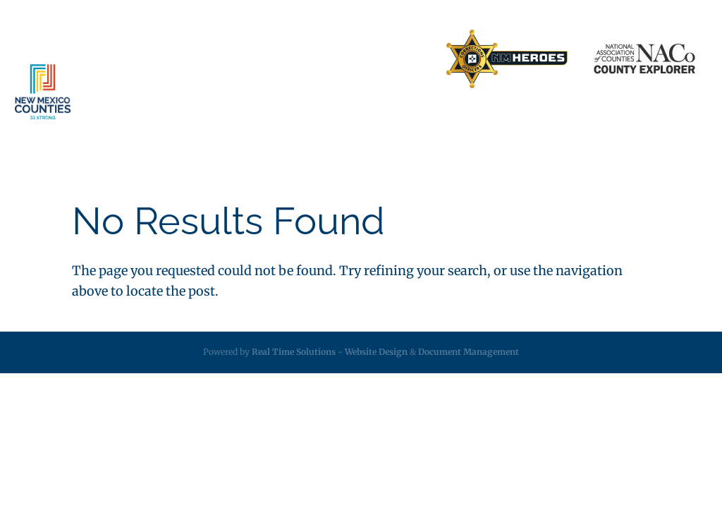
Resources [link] (444, 119)
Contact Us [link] (305, 59)
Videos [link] (641, 119)
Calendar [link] (586, 119)
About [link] (167, 119)
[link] (506, 59)
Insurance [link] (309, 119)
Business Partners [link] (219, 59)
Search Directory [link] (388, 59)
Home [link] (145, 59)
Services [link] (234, 119)
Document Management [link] (468, 351)
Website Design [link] (376, 351)
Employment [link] (516, 119)
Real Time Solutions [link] (294, 351)
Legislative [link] (376, 119)
